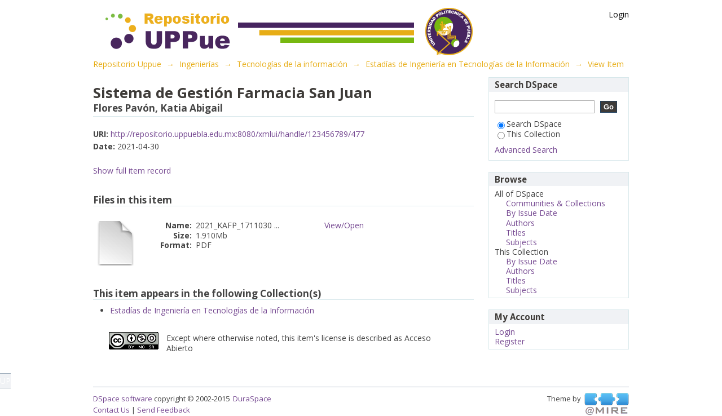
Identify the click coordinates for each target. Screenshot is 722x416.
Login (619, 14)
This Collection (529, 134)
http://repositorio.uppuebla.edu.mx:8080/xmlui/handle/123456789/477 (237, 134)
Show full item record (132, 170)
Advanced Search (526, 149)
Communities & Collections (555, 203)
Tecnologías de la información (292, 64)
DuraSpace (252, 398)
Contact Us (111, 410)
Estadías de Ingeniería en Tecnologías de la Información (468, 64)
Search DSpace (530, 123)
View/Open (344, 225)
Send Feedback (163, 410)
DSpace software (122, 398)
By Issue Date (531, 212)
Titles (516, 232)
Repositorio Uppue (127, 64)
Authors (520, 223)
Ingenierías (199, 64)
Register (510, 341)
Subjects (521, 242)
